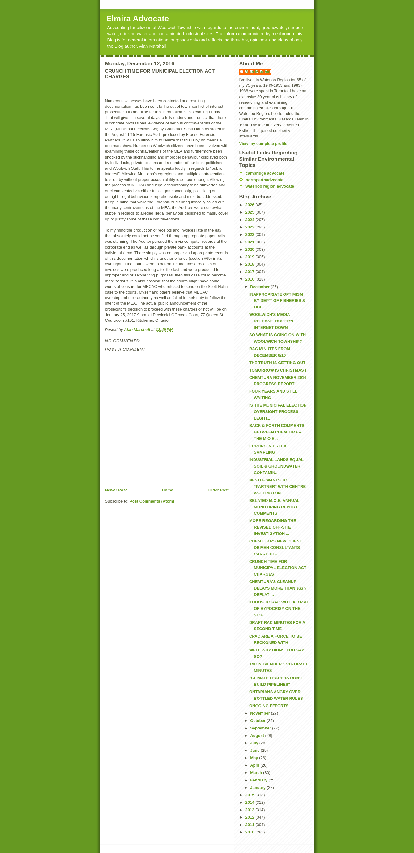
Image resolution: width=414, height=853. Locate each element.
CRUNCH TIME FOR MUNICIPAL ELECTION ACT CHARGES (277, 568)
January (258, 787)
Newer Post (116, 490)
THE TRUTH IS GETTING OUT (277, 362)
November (260, 713)
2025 (250, 212)
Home (167, 490)
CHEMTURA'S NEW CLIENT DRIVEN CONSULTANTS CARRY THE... (275, 547)
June (255, 750)
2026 (250, 204)
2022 (250, 234)
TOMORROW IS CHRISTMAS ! (277, 370)
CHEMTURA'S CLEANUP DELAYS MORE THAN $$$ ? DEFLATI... (278, 588)
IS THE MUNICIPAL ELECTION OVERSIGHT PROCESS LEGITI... (278, 411)
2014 (250, 802)
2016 (250, 279)
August (257, 735)
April (255, 765)
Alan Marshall (258, 71)
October (258, 720)
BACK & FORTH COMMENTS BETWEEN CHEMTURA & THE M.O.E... (276, 432)
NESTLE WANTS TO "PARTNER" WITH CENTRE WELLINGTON (277, 486)
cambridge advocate (265, 173)
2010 (250, 832)
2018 (250, 264)
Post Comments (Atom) (152, 501)
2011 (250, 824)
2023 (250, 227)
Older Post (218, 490)
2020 (250, 249)
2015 (250, 795)
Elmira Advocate (137, 18)
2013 (250, 809)
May (254, 757)
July (254, 743)
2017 (250, 271)
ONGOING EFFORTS (268, 705)
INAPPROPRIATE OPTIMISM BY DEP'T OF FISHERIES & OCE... (277, 301)
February (259, 780)
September (261, 728)
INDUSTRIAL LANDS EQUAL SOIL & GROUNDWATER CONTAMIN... (276, 466)
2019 (250, 257)
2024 (250, 219)
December (260, 287)
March (256, 772)
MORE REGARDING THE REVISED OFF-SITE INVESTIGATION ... (272, 527)
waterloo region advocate (270, 186)
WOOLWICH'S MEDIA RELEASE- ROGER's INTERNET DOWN (271, 321)
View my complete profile (263, 143)
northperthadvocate (265, 179)
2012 (250, 817)
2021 (250, 242)
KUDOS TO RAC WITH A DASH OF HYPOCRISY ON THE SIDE (278, 608)
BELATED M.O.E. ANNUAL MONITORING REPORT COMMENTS (274, 507)
